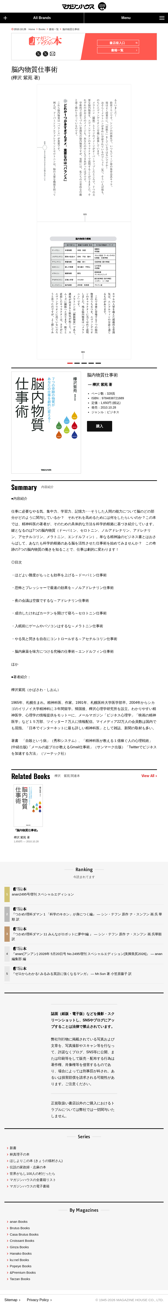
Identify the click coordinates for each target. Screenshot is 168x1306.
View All (149, 777)
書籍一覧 (54, 29)
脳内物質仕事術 (70, 29)
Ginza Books (19, 1247)
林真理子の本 (20, 1155)
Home (31, 29)
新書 (13, 1148)
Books (42, 29)
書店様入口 (123, 43)
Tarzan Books (20, 1279)
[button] (70, 363)
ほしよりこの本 (36, 1161)
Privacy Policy (38, 1300)
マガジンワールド (84, 6)
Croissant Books (22, 1241)
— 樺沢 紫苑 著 (100, 385)
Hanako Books (21, 1254)
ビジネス (113, 412)
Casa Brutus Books (24, 1235)
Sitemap (10, 1300)
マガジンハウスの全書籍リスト (33, 1180)
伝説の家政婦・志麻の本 (28, 1167)
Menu (142, 18)
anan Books (18, 1222)
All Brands (27, 18)
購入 (99, 427)
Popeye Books (20, 1267)
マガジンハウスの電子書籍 (29, 1186)
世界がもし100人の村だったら (32, 1174)
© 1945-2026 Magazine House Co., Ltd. (129, 1300)
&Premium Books (23, 1273)
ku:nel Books (19, 1260)
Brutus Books (20, 1228)
